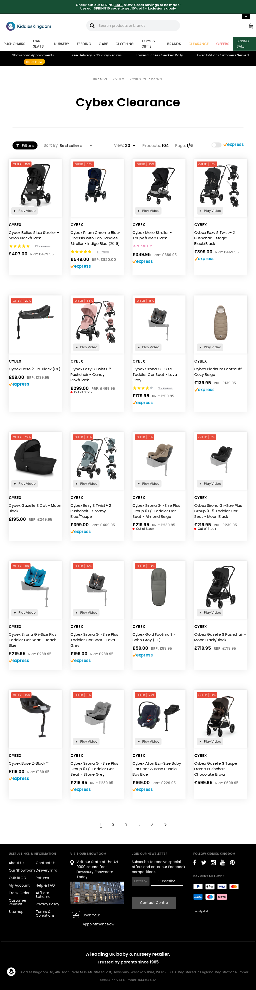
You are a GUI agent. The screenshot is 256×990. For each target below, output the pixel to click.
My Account (19, 885)
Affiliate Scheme (43, 894)
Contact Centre (154, 902)
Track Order (19, 892)
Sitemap (16, 911)
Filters (25, 145)
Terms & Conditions (45, 913)
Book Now (34, 61)
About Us (16, 862)
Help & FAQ (45, 885)
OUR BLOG (17, 877)
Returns (109, 55)
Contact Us (46, 862)
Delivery (81, 55)
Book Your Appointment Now (98, 920)
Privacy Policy (47, 904)
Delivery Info (46, 870)
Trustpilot (200, 911)
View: (119, 145)
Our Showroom (22, 870)
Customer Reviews (17, 902)
